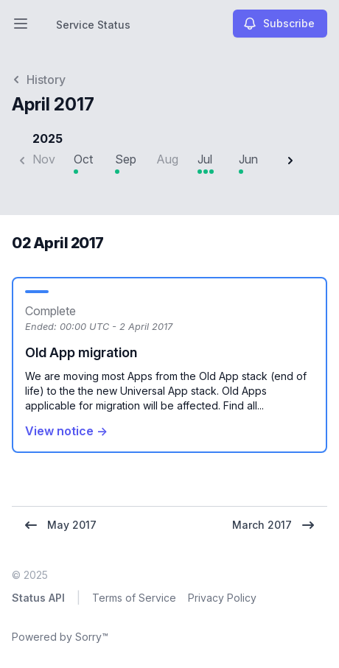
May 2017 (60, 525)
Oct (83, 159)
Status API (38, 597)
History (39, 79)
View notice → (66, 430)
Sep (125, 159)
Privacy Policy (222, 597)
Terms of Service (134, 597)
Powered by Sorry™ (60, 636)
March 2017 (273, 525)
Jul (205, 159)
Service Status (93, 24)
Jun (248, 159)
